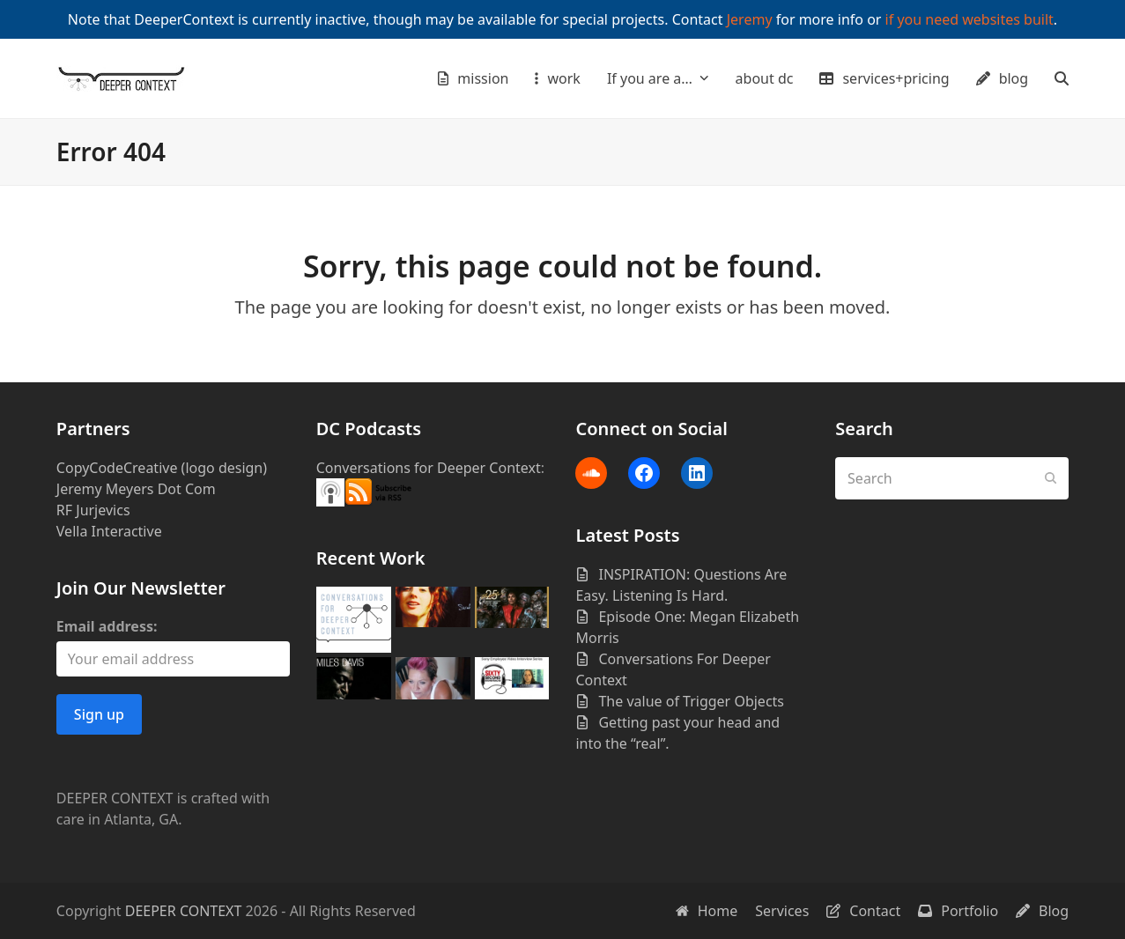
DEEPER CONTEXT (183, 911)
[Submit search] (1051, 478)
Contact (863, 911)
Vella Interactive (109, 531)
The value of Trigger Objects (691, 701)
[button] (1061, 78)
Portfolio (958, 911)
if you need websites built (969, 19)
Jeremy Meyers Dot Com (136, 489)
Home (707, 911)
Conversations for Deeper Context (428, 467)
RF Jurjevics (93, 510)
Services (782, 911)
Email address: (107, 626)
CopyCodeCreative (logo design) (161, 467)
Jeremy (750, 19)
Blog (1042, 911)
